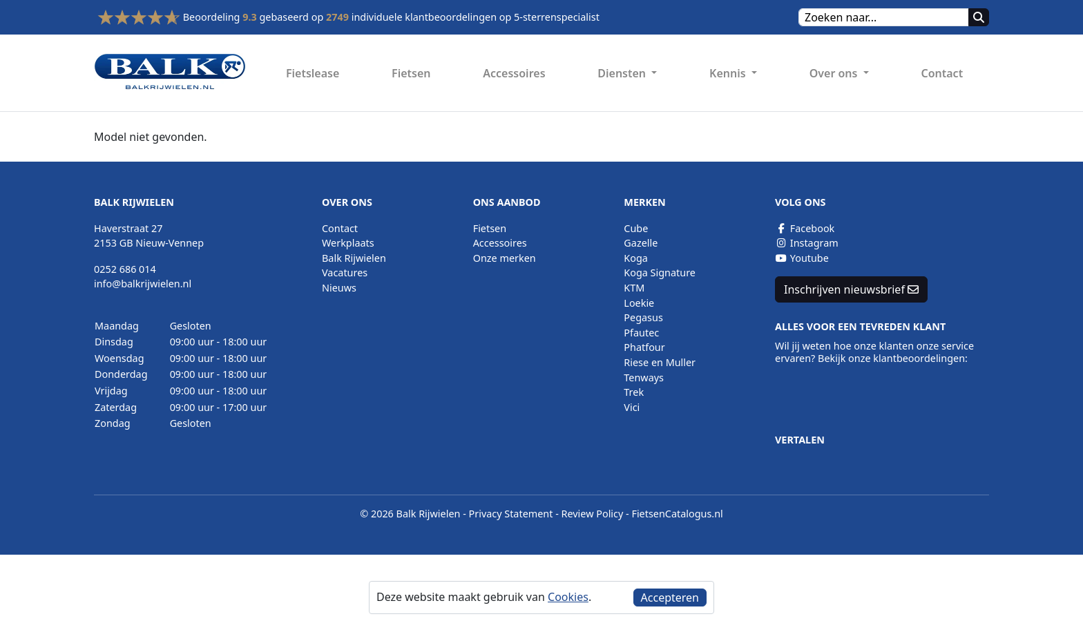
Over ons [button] (835, 73)
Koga (636, 258)
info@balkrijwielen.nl (142, 283)
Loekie (639, 302)
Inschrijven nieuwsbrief (851, 289)
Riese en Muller (660, 362)
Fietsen (411, 73)
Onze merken (504, 258)
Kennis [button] (729, 73)
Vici (632, 407)
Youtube (802, 258)
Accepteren (670, 597)
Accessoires (514, 73)
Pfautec (641, 332)
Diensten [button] (623, 73)
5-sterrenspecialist (557, 16)
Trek (634, 392)
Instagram (806, 242)
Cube (636, 228)
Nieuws (339, 287)
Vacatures (344, 272)
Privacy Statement (511, 513)
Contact (942, 73)
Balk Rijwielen (354, 258)
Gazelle (641, 242)
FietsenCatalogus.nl (676, 513)
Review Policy (593, 513)
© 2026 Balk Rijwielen (410, 513)
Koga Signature (660, 272)
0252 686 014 (125, 269)
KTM (634, 287)
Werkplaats (348, 242)
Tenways (644, 377)
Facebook (804, 228)
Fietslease (312, 73)
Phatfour (644, 347)
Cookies (568, 596)
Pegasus (643, 317)
